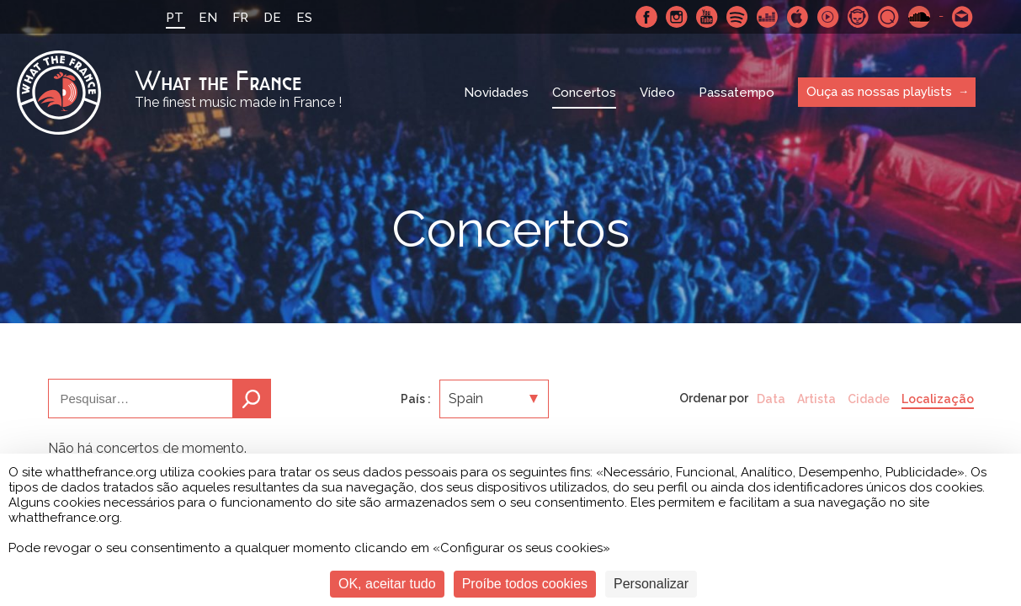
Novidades (496, 92)
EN (208, 17)
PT (174, 17)
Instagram (677, 17)
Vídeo (657, 92)
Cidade (869, 399)
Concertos (584, 92)
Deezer (768, 17)
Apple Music (798, 17)
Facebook (646, 17)
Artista (816, 399)
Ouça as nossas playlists (879, 91)
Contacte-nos (963, 17)
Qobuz (889, 17)
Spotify (737, 17)
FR (240, 17)
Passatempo (736, 92)
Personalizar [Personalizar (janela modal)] (651, 584)
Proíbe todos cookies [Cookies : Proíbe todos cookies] (525, 584)
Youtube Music (828, 17)
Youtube (707, 17)
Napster (858, 17)
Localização (937, 399)
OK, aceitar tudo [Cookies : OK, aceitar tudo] (387, 584)
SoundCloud (919, 17)
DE (272, 17)
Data (771, 399)
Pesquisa (251, 398)
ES (304, 17)
